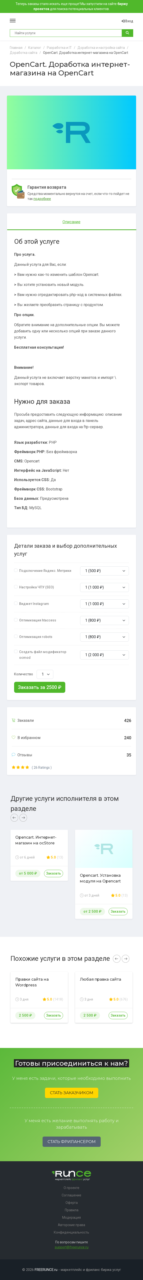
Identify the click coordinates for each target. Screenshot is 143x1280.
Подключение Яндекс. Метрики (45, 571)
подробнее (42, 199)
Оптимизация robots (35, 637)
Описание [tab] (71, 221)
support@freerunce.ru (71, 1247)
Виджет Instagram (34, 604)
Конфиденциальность (71, 1232)
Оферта (72, 1203)
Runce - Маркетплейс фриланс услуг (68, 21)
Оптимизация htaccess (37, 620)
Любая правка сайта (100, 979)
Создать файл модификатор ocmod (42, 655)
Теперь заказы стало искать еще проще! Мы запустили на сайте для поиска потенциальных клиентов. (72, 6)
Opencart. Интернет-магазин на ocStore (35, 840)
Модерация (71, 1217)
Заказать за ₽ (39, 687)
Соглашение (71, 1195)
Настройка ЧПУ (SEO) (36, 587)
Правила (71, 1210)
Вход (127, 21)
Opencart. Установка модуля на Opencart (100, 878)
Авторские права (71, 1225)
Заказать (53, 873)
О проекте (71, 1188)
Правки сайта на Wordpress (32, 982)
